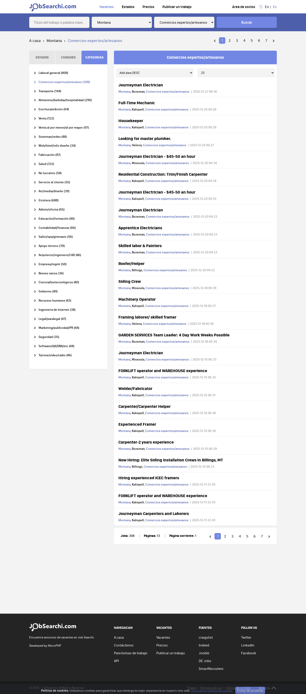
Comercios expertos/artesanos (167, 92)
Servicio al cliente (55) (54, 182)
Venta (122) (46, 118)
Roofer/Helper (131, 263)
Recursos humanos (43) (55, 300)
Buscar (246, 22)
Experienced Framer (137, 424)
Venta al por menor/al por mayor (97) (64, 127)
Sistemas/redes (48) (53, 137)
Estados (128, 6)
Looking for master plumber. (144, 138)
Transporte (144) (50, 91)
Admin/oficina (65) (52, 209)
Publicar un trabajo (177, 6)
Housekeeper (130, 120)
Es (275, 6)
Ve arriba (267, 688)
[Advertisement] (153, 580)
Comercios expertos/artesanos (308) (64, 82)
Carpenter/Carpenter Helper (144, 406)
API (116, 661)
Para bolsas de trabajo (130, 653)
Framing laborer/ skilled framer (147, 317)
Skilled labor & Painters (140, 245)
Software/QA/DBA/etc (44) (56, 346)
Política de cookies (238, 688)
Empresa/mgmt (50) (53, 264)
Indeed (204, 645)
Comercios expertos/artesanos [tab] (195, 57)
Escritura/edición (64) (54, 109)
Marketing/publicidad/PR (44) (59, 328)
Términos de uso (211, 688)
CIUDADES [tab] (68, 57)
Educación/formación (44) (57, 219)
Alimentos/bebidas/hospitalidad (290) (65, 100)
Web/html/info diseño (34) (57, 146)
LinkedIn (247, 645)
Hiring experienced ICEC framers (148, 477)
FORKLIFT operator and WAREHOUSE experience (162, 370)
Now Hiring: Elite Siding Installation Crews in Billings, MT (170, 460)
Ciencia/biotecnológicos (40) (59, 282)
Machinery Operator (137, 299)
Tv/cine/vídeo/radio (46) (55, 355)
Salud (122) (46, 164)
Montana (54, 40)
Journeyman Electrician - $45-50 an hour (156, 156)
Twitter (246, 637)
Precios (148, 6)
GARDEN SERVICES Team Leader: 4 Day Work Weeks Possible (174, 335)
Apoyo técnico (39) (52, 246)
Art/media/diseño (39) (54, 191)
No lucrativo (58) (50, 173)
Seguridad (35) (49, 337)
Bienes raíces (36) (51, 273)
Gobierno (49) (48, 291)
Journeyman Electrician (140, 85)
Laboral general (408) (53, 73)
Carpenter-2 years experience (146, 442)
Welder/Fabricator (135, 388)
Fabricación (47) (50, 155)
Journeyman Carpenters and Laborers (153, 513)
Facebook (248, 653)
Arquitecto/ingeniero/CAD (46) (60, 255)
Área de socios (243, 6)
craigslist (206, 637)
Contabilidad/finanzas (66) (57, 228)
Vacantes (106, 6)
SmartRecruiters (211, 668)
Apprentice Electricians (140, 227)
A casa (35, 40)
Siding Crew (129, 281)
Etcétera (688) (49, 200)
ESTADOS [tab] (42, 57)
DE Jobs (205, 661)
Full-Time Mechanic (136, 102)
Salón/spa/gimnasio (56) (56, 237)
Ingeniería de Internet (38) (57, 310)
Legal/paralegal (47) (52, 319)
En (267, 6)
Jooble (204, 653)
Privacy (192, 688)
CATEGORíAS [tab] (94, 57)
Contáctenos (124, 645)
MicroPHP (54, 646)
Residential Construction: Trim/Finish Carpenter (163, 174)
